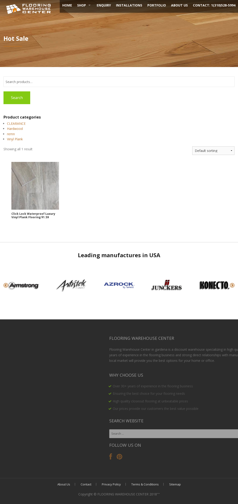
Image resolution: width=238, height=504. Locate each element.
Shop (81, 5)
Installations (129, 5)
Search (17, 97)
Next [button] (232, 285)
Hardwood (15, 128)
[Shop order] (213, 150)
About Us (179, 5)
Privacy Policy (111, 484)
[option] (24, 285)
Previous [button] (5, 285)
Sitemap (175, 484)
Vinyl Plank (15, 139)
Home (67, 5)
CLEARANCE (16, 123)
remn (11, 134)
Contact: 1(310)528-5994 (214, 5)
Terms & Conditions (145, 484)
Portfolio (156, 5)
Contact (86, 484)
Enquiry (104, 5)
